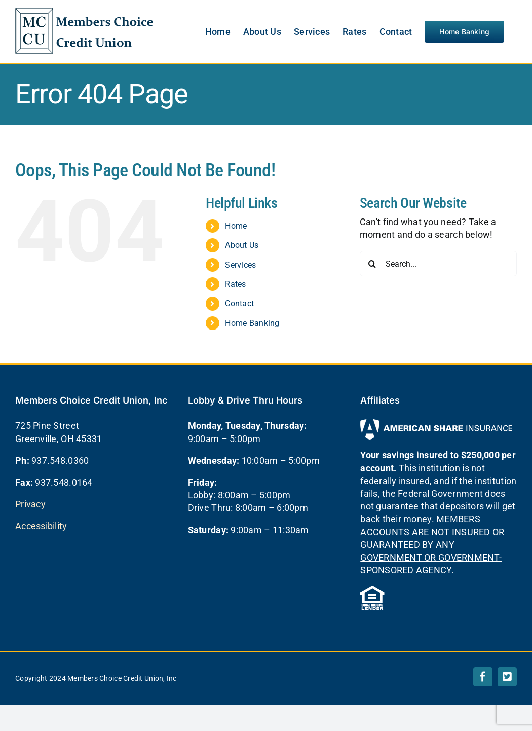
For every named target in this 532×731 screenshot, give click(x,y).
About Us (241, 245)
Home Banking (252, 323)
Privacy (30, 504)
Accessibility (41, 526)
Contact (239, 303)
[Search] (372, 263)
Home (236, 226)
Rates (235, 284)
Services (240, 265)
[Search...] (438, 263)
